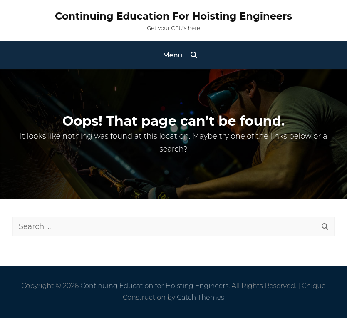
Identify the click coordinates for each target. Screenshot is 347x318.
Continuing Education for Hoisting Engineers (173, 16)
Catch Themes (200, 297)
